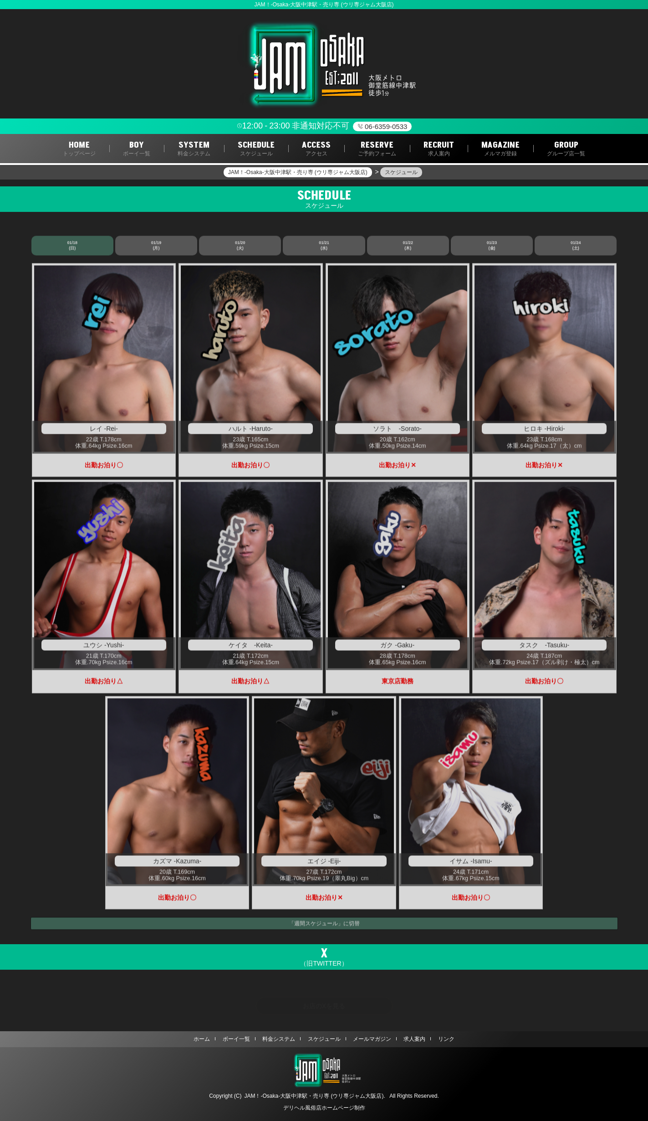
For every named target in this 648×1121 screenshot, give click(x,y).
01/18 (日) (72, 247)
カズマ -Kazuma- (177, 863)
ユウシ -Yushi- (103, 647)
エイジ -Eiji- (324, 863)
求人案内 (414, 1039)
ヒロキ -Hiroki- (544, 430)
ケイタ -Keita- (251, 647)
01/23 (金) (492, 247)
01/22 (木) (408, 247)
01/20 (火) (240, 247)
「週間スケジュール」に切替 (324, 925)
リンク (446, 1039)
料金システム (278, 1039)
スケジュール (324, 1039)
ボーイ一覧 (236, 1039)
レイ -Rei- (104, 430)
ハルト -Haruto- (251, 430)
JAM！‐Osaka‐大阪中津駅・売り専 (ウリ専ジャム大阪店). (314, 1096)
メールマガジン (372, 1039)
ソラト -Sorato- (397, 430)
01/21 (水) (324, 247)
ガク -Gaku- (397, 647)
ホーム (202, 1039)
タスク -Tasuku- (544, 647)
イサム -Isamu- (470, 863)
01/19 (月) (156, 247)
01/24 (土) (576, 247)
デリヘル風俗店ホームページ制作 (324, 1108)
